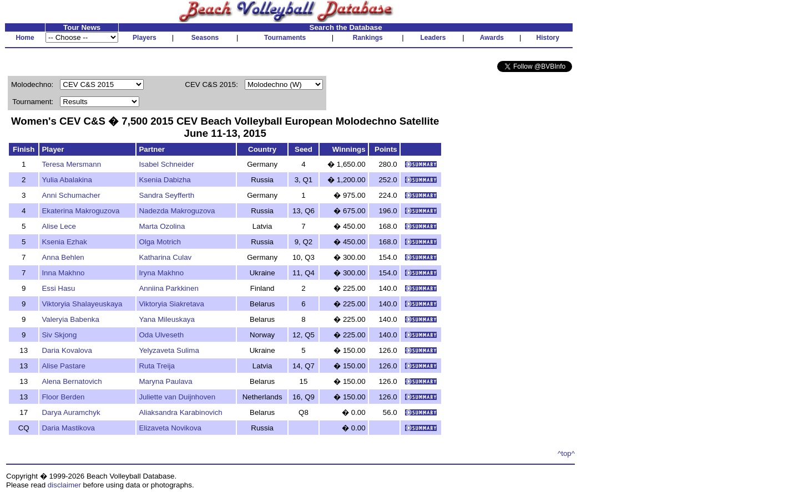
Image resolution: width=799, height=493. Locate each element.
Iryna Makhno (161, 273)
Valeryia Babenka (70, 319)
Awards (492, 38)
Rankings (368, 38)
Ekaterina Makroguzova (80, 211)
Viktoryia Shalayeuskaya (82, 304)
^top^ (566, 453)
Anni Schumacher (71, 195)
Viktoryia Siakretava (171, 304)
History (548, 38)
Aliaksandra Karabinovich (180, 412)
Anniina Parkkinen (168, 288)
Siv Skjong (59, 335)
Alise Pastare (63, 366)
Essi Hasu (58, 288)
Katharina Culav (165, 257)
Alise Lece (59, 226)
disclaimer (64, 485)
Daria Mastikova (68, 428)
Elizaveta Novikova (170, 428)
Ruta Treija (156, 366)
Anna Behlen (63, 257)
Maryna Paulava (165, 381)
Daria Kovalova (67, 350)
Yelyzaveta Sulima (169, 350)
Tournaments (285, 38)
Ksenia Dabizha (164, 180)
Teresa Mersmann (71, 164)
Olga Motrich (160, 242)
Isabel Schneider (166, 164)
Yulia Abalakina (67, 180)
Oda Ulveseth (161, 335)
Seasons (205, 38)
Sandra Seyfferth (166, 195)
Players (144, 38)
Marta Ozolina (162, 226)
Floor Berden (63, 397)
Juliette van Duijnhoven (177, 397)
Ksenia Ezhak (64, 242)
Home (25, 38)
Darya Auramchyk (71, 412)
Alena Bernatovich (72, 381)
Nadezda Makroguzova (177, 211)
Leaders (433, 38)
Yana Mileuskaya (167, 319)
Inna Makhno (63, 273)
